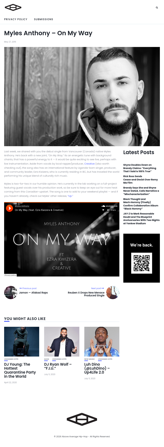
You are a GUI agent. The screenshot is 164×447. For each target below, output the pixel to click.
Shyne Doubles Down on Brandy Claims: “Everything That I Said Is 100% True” (139, 168)
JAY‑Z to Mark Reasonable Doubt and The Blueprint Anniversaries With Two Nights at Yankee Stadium (141, 218)
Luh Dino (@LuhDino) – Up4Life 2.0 (97, 368)
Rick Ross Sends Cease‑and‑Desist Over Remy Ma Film (140, 179)
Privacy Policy (15, 19)
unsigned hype (11, 359)
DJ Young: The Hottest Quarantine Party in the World (20, 370)
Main (46, 359)
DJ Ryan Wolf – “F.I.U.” (58, 366)
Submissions (43, 19)
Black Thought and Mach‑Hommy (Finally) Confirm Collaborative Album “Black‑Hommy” (140, 204)
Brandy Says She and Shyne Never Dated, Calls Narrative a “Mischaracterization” (141, 191)
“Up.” (70, 196)
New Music (89, 359)
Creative (89, 163)
